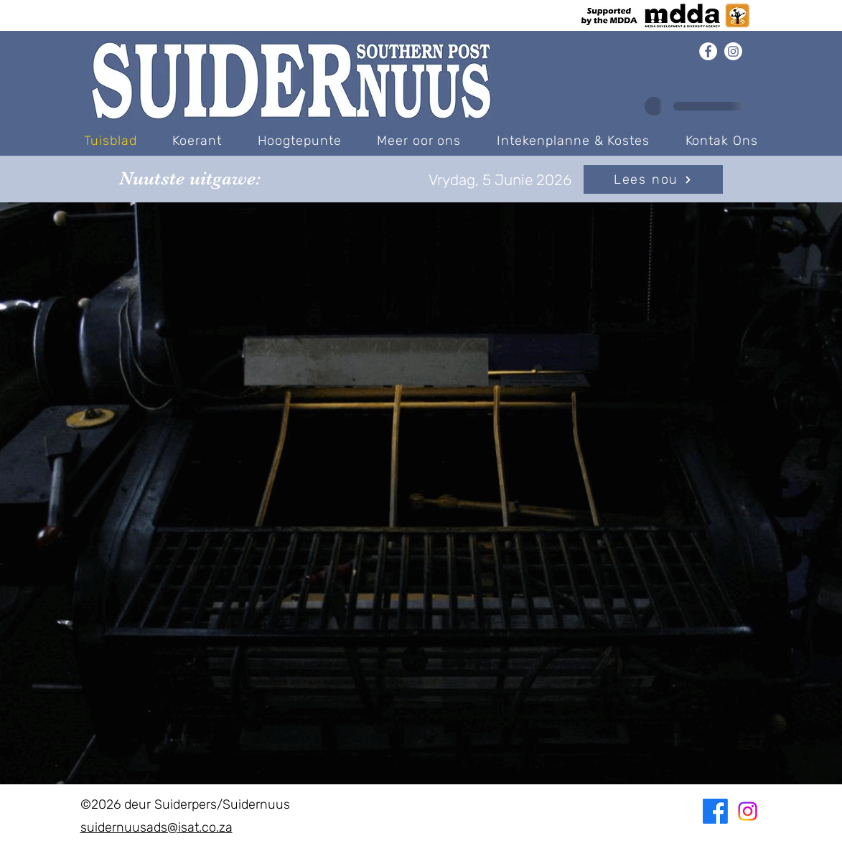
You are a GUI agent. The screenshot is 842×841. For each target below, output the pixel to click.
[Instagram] (733, 51)
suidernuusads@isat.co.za (156, 827)
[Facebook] (708, 51)
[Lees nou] (653, 179)
